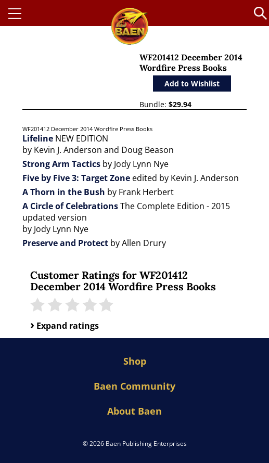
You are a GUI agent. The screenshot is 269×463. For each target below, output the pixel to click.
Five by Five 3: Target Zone (76, 178)
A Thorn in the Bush (63, 192)
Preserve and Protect (65, 243)
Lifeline (37, 138)
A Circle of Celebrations (70, 206)
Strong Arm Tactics (61, 164)
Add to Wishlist (192, 83)
